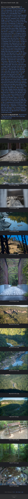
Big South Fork (12, 59)
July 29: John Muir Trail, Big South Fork (12, 73)
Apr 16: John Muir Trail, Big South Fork (12, 52)
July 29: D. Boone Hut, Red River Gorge (13, 72)
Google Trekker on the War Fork (11, 66)
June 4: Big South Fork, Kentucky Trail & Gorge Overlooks (14, 81)
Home (5, 3)
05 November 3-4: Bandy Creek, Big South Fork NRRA (12, 50)
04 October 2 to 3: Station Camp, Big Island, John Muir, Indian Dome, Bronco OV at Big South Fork (14, 21)
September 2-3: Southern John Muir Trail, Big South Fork (14, 106)
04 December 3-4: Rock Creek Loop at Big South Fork (12, 8)
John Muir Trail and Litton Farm (13, 71)
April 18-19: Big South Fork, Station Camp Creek (13, 55)
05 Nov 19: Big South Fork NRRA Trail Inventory (13, 46)
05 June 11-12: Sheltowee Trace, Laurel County (14, 40)
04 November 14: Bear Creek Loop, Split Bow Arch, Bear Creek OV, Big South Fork (13, 11)
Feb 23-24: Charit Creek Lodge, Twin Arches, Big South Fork (13, 63)
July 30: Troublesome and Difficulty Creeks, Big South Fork (12, 76)
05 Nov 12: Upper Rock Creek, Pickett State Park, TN (13, 44)
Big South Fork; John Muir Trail (10, 116)
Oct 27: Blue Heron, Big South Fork (18, 101)
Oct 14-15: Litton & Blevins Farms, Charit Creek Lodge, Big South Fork (13, 99)
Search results (11, 3)
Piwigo (14, 497)
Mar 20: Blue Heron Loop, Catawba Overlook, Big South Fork (13, 88)
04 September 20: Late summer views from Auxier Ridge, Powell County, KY (13, 28)
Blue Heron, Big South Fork (10, 63)
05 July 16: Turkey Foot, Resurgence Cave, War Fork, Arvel (13, 37)
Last (22, 492)
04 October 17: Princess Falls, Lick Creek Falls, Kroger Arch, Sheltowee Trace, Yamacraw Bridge (13, 18)
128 (16, 492)
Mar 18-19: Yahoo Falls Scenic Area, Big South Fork (14, 86)
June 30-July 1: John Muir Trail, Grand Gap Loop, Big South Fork (14, 80)
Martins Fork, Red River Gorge (18, 92)
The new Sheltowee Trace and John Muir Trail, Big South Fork (14, 109)
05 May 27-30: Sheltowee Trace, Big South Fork (14, 42)
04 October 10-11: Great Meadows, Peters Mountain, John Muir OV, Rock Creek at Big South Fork (14, 14)
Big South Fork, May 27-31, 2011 (17, 61)
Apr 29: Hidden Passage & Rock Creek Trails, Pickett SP (13, 53)
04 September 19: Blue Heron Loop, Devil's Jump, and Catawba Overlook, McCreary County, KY (12, 25)
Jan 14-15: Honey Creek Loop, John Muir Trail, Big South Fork (13, 67)
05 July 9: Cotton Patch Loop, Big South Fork (13, 39)
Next (19, 492)
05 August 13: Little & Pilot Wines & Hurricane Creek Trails (13, 32)
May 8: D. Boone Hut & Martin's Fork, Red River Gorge (12, 96)
